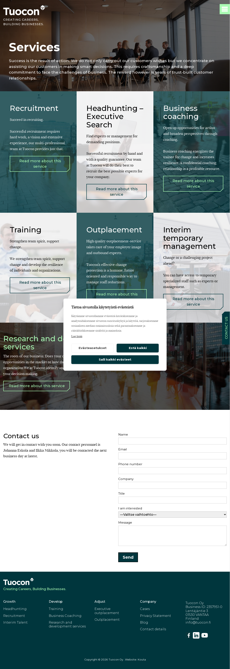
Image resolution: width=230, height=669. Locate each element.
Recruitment (14, 616)
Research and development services (67, 624)
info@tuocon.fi (198, 622)
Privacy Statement (155, 616)
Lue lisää (76, 336)
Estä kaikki (138, 348)
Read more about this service (40, 164)
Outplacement (107, 620)
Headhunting (15, 609)
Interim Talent (15, 622)
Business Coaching (65, 616)
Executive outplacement (106, 611)
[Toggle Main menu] (225, 9)
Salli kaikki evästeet (115, 359)
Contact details (153, 629)
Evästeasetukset (92, 348)
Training (56, 609)
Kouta (142, 659)
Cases (145, 609)
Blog (144, 622)
